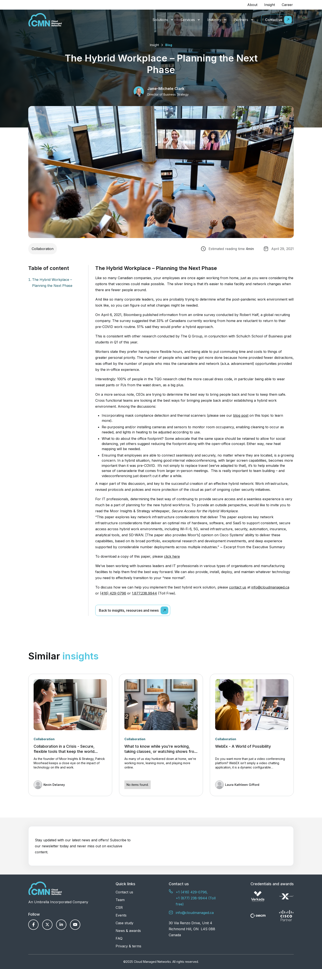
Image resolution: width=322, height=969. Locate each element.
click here (172, 556)
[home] (45, 19)
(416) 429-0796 (113, 593)
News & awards (128, 931)
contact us (237, 587)
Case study (124, 923)
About (252, 5)
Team (120, 900)
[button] (163, 20)
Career (287, 5)
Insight (269, 5)
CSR (119, 907)
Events (121, 915)
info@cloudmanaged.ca (270, 587)
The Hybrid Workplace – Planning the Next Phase (52, 282)
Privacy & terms (128, 946)
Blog (168, 45)
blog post (240, 415)
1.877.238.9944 (144, 593)
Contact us (124, 892)
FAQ (119, 938)
